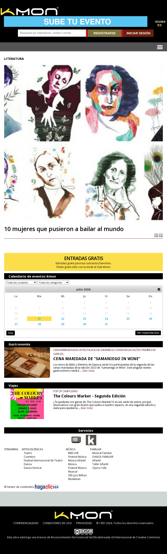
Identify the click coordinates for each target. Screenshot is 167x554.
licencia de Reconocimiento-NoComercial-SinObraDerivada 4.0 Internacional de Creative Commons (98, 537)
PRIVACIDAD (84, 523)
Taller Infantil (100, 464)
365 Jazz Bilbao (77, 475)
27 (15, 324)
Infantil (96, 460)
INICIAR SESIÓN (138, 33)
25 (127, 318)
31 (106, 324)
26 (150, 318)
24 (106, 318)
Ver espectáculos (148, 332)
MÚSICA (71, 449)
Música (72, 464)
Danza (28, 464)
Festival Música (77, 457)
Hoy (10, 333)
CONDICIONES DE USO (57, 523)
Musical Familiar (102, 453)
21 (39, 318)
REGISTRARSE (105, 33)
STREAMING (11, 449)
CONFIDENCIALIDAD (25, 523)
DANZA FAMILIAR (102, 457)
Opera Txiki (99, 468)
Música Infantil (77, 460)
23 (84, 318)
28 (39, 324)
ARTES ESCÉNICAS (32, 449)
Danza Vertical (32, 468)
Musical (72, 471)
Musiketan (74, 479)
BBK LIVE (73, 453)
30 (84, 324)
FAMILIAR (95, 449)
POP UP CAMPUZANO (65, 391)
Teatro (28, 453)
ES (159, 25)
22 (62, 318)
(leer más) (88, 370)
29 (62, 324)
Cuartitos (29, 457)
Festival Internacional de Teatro (43, 460)
